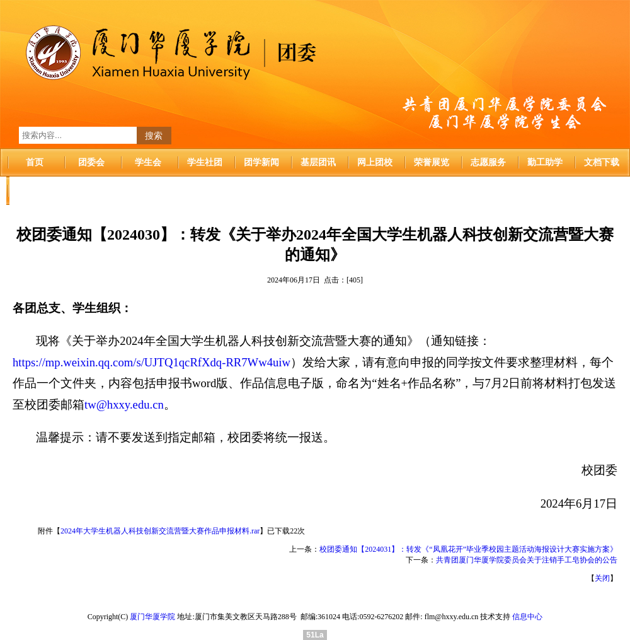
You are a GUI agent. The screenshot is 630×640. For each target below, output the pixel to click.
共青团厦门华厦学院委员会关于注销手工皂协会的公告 (526, 560)
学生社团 (204, 162)
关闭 (602, 578)
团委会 (91, 162)
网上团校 (374, 162)
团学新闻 (261, 162)
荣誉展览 (431, 162)
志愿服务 (488, 162)
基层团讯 (318, 162)
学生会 (148, 162)
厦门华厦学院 (152, 616)
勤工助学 (545, 162)
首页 (34, 162)
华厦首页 (34, 190)
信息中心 (527, 616)
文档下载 (601, 162)
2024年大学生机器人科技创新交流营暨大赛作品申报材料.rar (160, 531)
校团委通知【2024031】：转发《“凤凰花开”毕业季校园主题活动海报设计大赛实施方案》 (468, 549)
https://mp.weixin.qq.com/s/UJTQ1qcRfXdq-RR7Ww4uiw (151, 362)
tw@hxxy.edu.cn (124, 404)
